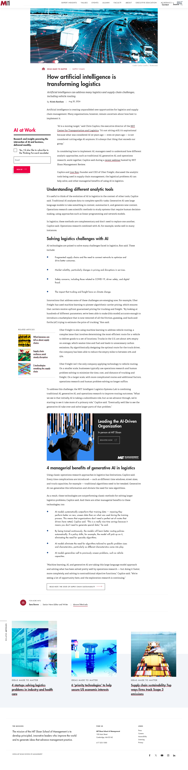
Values (84, 3)
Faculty (118, 3)
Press (140, 736)
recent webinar (112, 165)
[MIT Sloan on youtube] (161, 762)
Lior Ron (74, 177)
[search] (178, 10)
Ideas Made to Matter (57, 75)
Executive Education (146, 3)
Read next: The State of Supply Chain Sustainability (72, 592)
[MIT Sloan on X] (156, 762)
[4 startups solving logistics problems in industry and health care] (34, 664)
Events (95, 3)
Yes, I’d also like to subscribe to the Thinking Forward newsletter (34, 157)
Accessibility (142, 742)
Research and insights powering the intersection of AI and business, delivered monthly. (31, 147)
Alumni (106, 3)
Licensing (141, 745)
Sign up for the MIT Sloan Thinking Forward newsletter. (93, 10)
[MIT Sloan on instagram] (168, 761)
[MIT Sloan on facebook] (150, 761)
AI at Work (25, 135)
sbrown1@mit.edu (80, 610)
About (129, 3)
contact (165, 10)
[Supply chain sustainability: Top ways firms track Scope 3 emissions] (153, 669)
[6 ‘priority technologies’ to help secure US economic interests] (94, 671)
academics (166, 3)
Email (17, 165)
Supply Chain (78, 75)
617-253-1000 (101, 748)
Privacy (140, 748)
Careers (141, 739)
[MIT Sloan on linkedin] (174, 761)
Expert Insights (69, 3)
